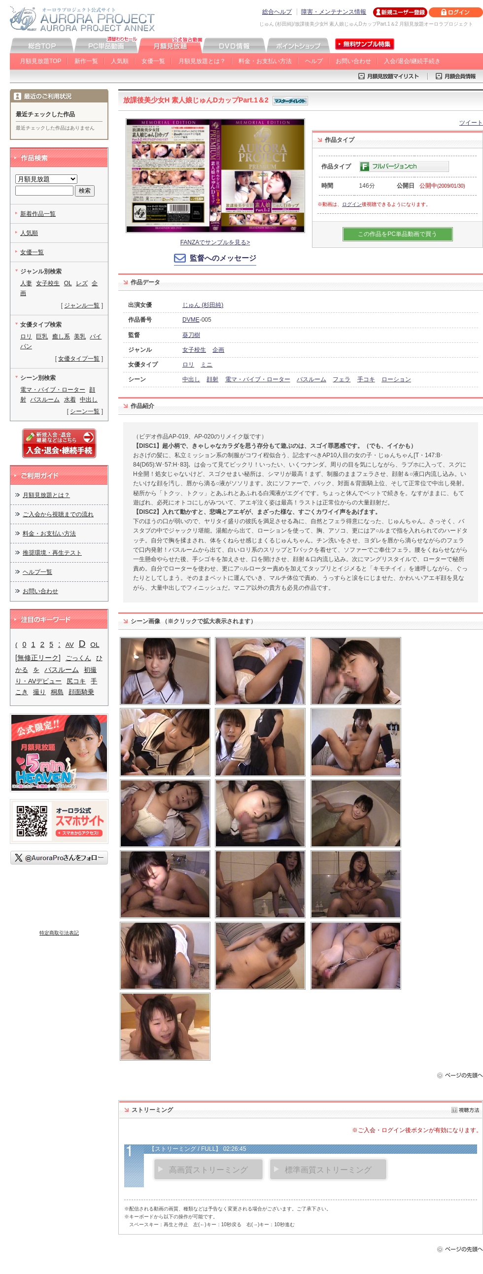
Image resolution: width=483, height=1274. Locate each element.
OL (68, 283)
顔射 (212, 379)
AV (70, 644)
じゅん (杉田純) (202, 305)
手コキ (366, 379)
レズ (82, 283)
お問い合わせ (353, 61)
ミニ (206, 364)
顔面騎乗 (81, 692)
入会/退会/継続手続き (412, 61)
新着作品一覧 (38, 213)
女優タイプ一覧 (79, 358)
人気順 (120, 61)
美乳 (80, 336)
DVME (191, 319)
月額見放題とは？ (202, 61)
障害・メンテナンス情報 (333, 11)
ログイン (352, 204)
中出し (191, 379)
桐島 (57, 692)
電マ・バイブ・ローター (257, 379)
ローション (396, 379)
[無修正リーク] (38, 658)
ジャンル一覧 (82, 305)
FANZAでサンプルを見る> (215, 242)
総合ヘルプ (277, 11)
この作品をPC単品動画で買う (397, 234)
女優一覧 (153, 61)
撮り (39, 692)
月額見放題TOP (40, 61)
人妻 (26, 283)
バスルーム (311, 379)
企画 (218, 349)
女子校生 (194, 349)
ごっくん (78, 658)
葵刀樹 (191, 335)
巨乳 (42, 336)
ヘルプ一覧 (37, 572)
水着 (70, 399)
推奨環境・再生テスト (52, 552)
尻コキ (76, 681)
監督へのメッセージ (223, 258)
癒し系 (61, 336)
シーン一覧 (85, 411)
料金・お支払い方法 (265, 61)
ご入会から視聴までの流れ (58, 514)
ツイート (471, 122)
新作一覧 (86, 61)
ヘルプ (314, 61)
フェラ (341, 379)
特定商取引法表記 (59, 933)
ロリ (188, 364)
